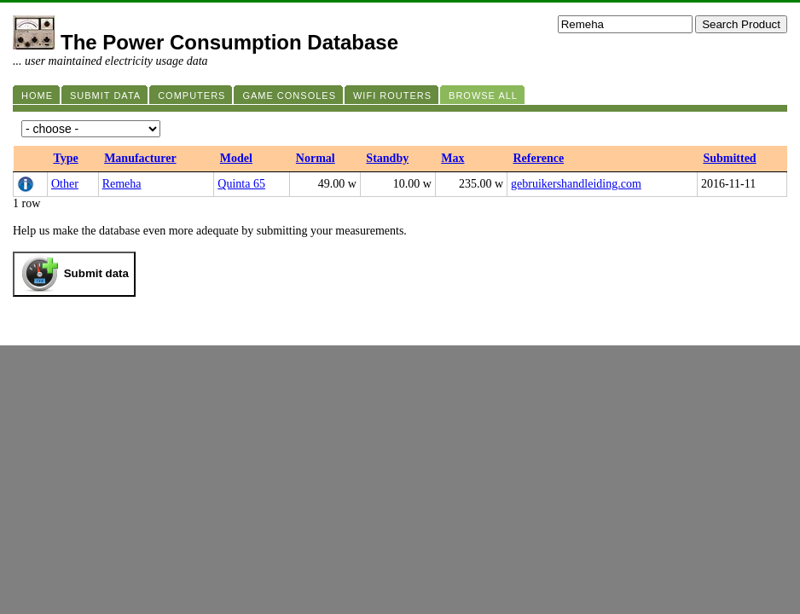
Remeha (122, 183)
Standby (387, 158)
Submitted (729, 158)
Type (65, 158)
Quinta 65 (241, 183)
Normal (315, 158)
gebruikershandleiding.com (576, 183)
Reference (539, 158)
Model (236, 158)
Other (64, 183)
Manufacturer (140, 158)
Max (452, 158)
